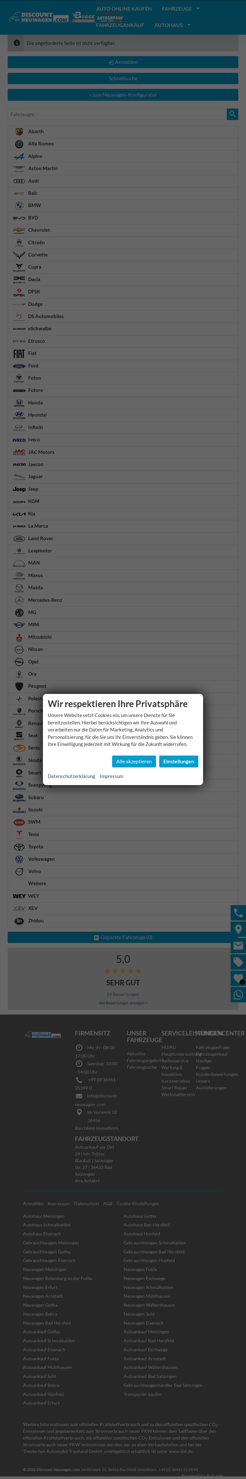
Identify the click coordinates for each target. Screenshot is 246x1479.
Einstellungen (178, 761)
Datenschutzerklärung (71, 776)
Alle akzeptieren (134, 761)
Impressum (111, 776)
